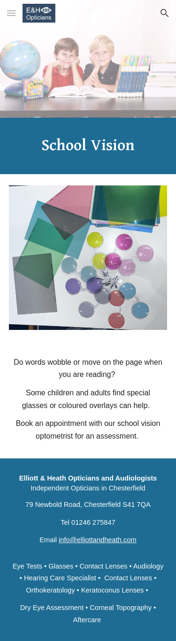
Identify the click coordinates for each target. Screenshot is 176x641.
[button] (11, 13)
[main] (88, 146)
